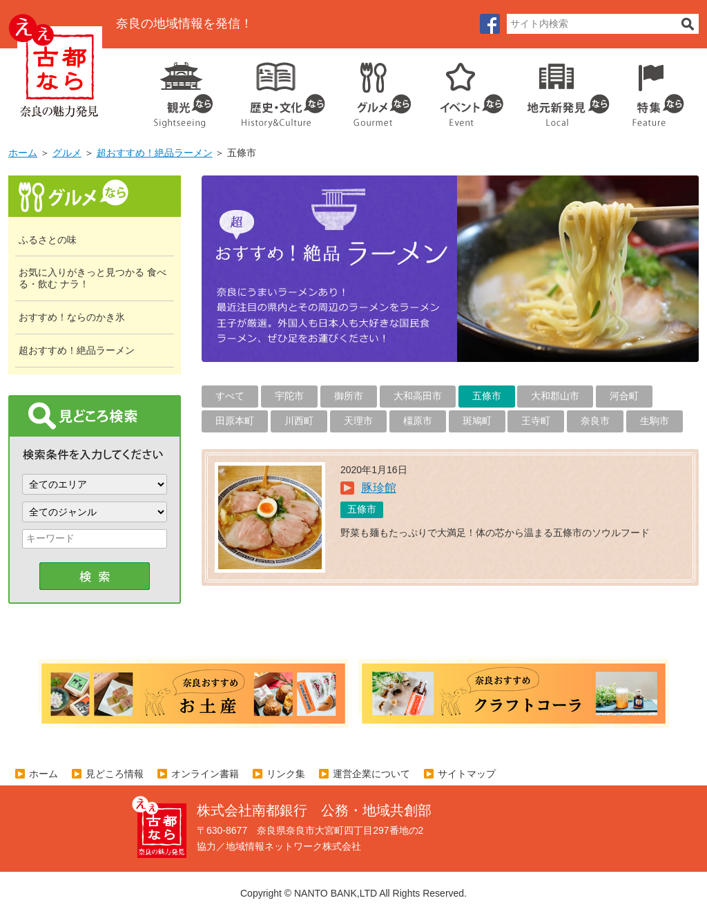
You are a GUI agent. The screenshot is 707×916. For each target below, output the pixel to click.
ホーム (22, 152)
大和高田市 (418, 395)
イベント (464, 89)
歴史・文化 (277, 89)
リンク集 (286, 773)
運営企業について (371, 773)
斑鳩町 (477, 420)
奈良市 (595, 420)
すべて (229, 395)
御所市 (348, 395)
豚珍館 (378, 488)
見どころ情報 (115, 773)
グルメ (371, 89)
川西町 (298, 420)
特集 (655, 89)
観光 (182, 89)
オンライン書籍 (205, 773)
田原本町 (234, 420)
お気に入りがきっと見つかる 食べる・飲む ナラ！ (92, 278)
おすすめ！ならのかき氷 (72, 317)
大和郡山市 (555, 395)
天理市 (358, 420)
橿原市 (417, 420)
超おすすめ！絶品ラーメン (155, 152)
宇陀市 (289, 395)
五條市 (486, 395)
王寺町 (535, 420)
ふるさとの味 (48, 239)
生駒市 (654, 420)
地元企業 (561, 89)
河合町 (624, 395)
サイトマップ (467, 773)
